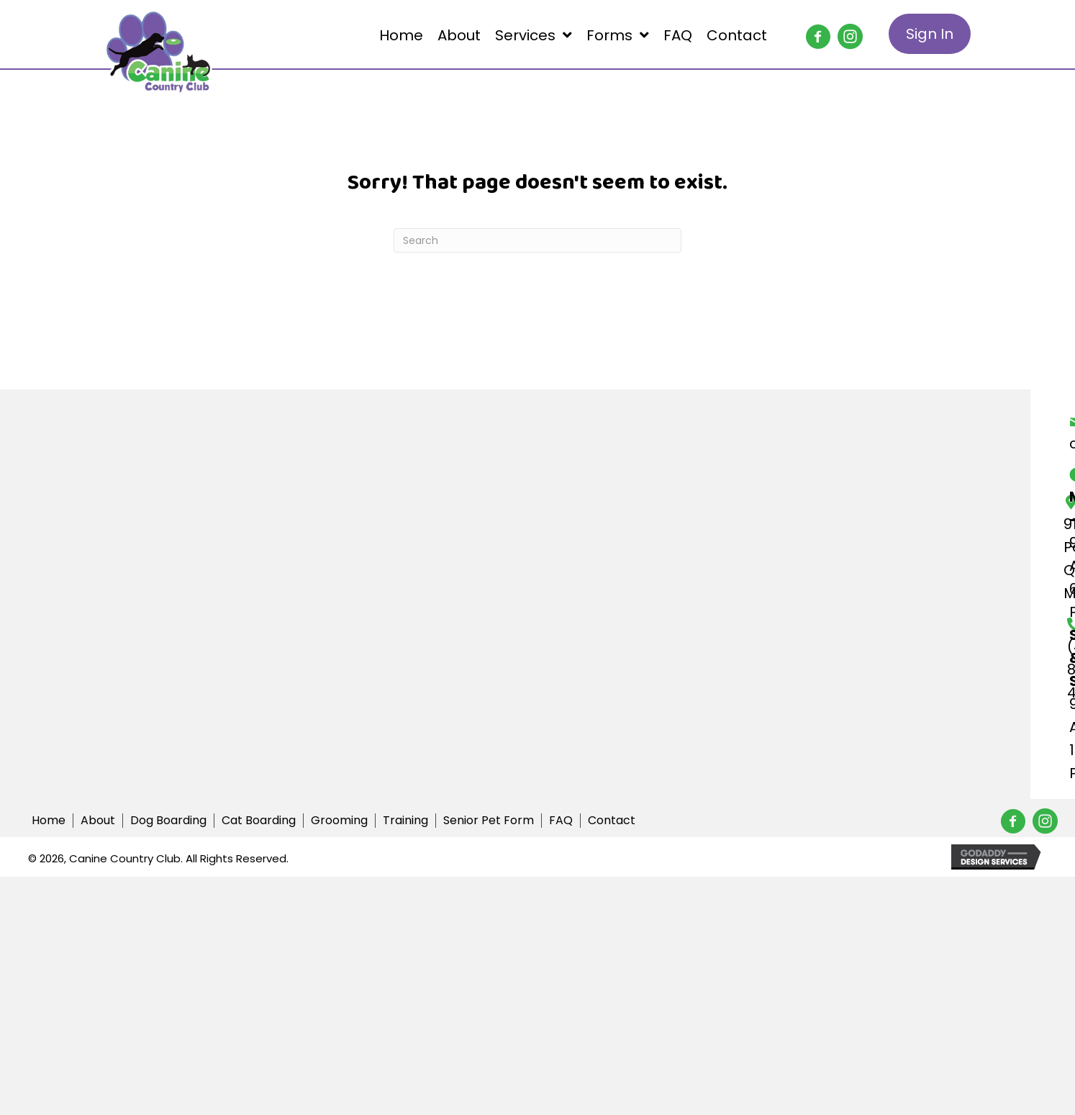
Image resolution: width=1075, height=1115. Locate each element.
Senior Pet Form (488, 820)
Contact (611, 820)
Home (48, 820)
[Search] (537, 240)
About (98, 820)
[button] (812, 31)
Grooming (339, 820)
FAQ (561, 820)
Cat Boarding (259, 820)
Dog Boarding (168, 820)
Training (405, 820)
